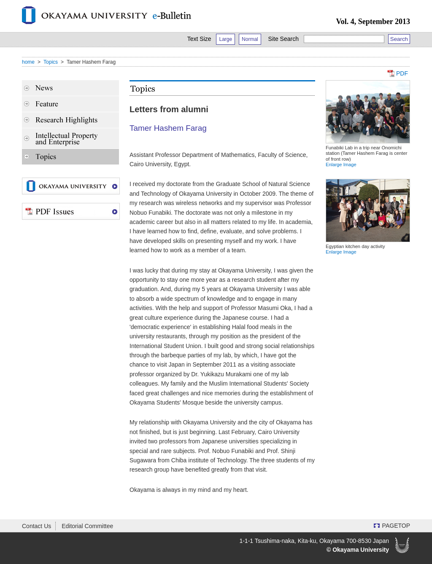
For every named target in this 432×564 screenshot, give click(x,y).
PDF (402, 73)
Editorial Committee (87, 526)
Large (225, 39)
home (28, 62)
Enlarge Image (341, 164)
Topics (50, 62)
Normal (250, 39)
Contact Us (36, 526)
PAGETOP (396, 525)
